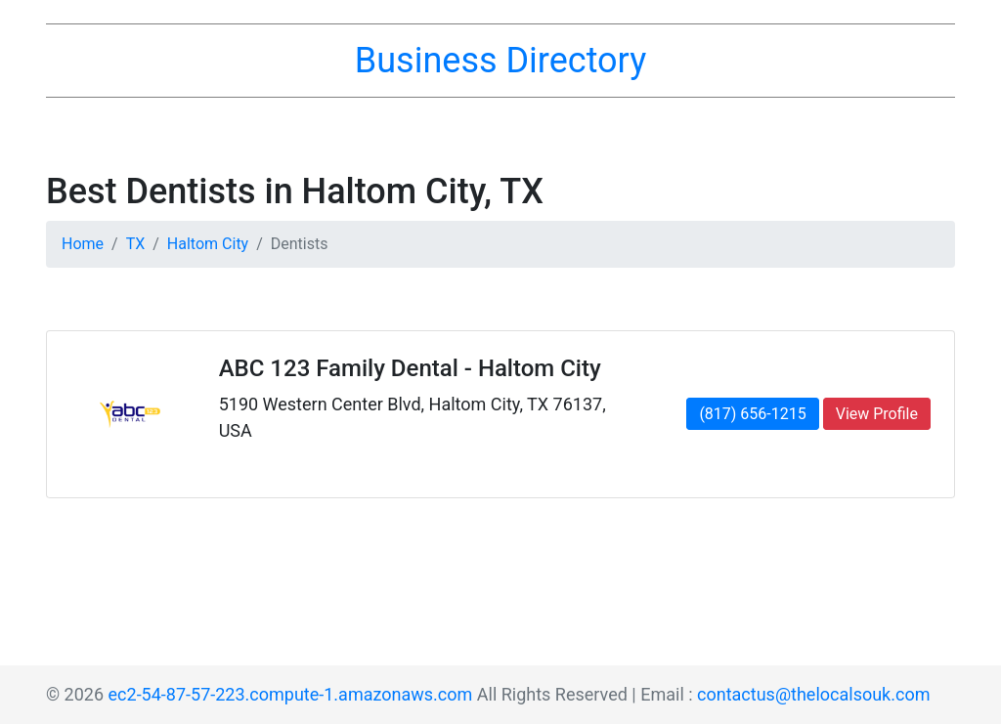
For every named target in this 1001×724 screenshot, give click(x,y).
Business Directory (500, 60)
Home (83, 243)
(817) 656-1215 (752, 414)
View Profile (877, 414)
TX (136, 243)
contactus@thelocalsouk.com (813, 694)
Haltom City (207, 243)
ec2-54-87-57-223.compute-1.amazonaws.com (291, 694)
